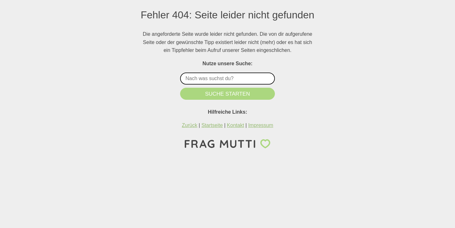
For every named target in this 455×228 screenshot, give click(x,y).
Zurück (189, 125)
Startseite (212, 125)
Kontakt (235, 125)
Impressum (260, 125)
